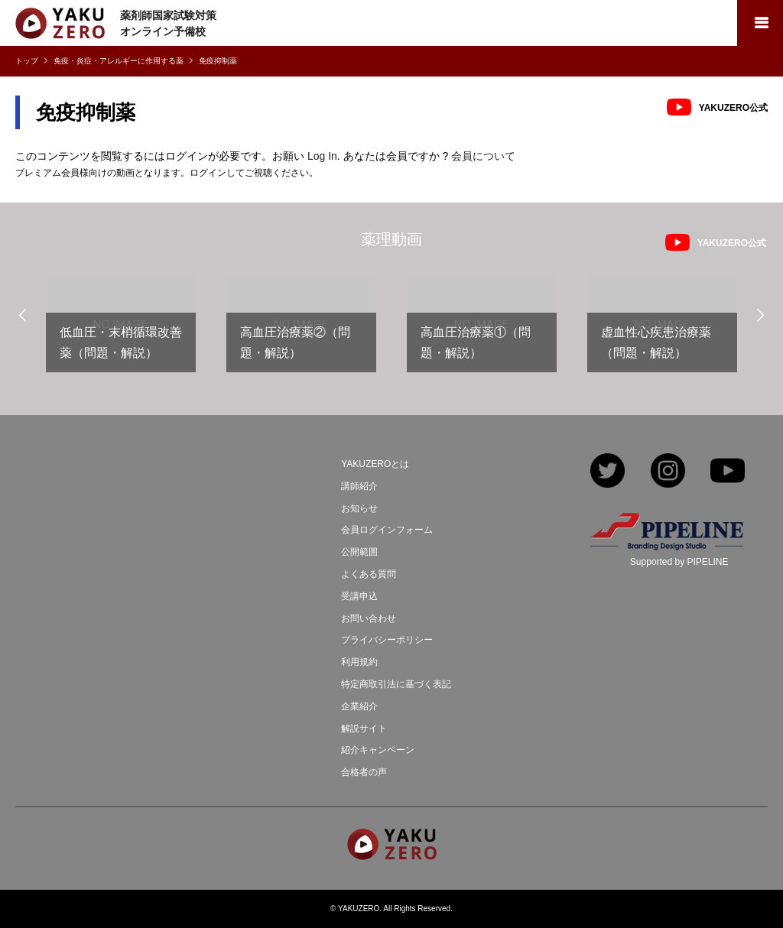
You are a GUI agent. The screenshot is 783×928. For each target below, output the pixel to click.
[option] (121, 330)
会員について (483, 156)
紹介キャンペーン (377, 750)
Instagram (668, 472)
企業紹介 (359, 706)
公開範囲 (359, 552)
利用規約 (359, 662)
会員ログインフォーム (387, 529)
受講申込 (359, 596)
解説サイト (364, 728)
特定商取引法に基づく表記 (396, 684)
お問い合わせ (368, 618)
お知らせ (359, 508)
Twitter (607, 472)
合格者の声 (364, 772)
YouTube (727, 472)
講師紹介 (359, 486)
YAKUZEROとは (375, 464)
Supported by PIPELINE (679, 561)
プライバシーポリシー (387, 639)
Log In (322, 156)
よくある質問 (368, 574)
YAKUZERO (358, 908)
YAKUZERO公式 (733, 107)
